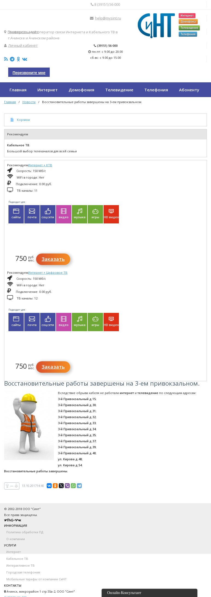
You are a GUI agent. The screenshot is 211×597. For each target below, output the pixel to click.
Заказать (53, 259)
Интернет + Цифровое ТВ (48, 272)
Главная (10, 102)
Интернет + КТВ (40, 165)
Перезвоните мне (29, 73)
